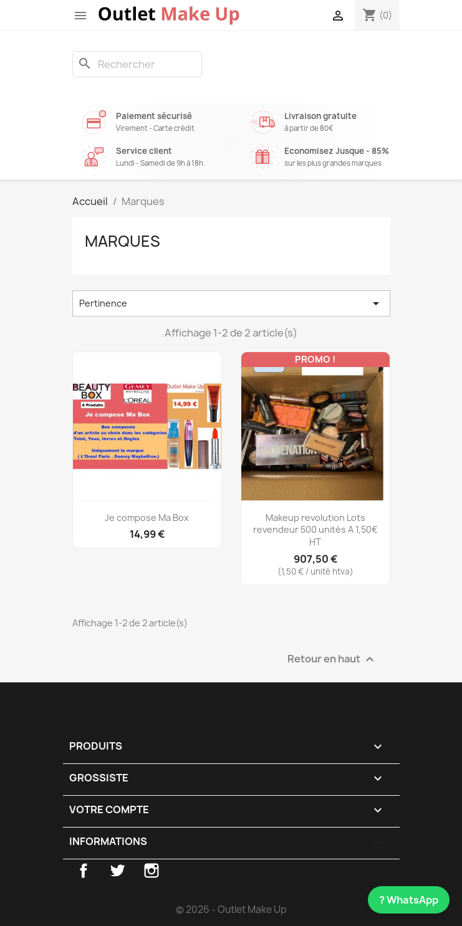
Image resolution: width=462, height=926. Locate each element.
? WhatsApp (408, 900)
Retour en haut (332, 659)
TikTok (186, 871)
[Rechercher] (137, 64)
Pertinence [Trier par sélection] (231, 303)
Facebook (84, 871)
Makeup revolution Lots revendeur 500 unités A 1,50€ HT (315, 530)
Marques (122, 241)
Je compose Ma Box (147, 517)
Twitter (117, 871)
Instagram (151, 871)
